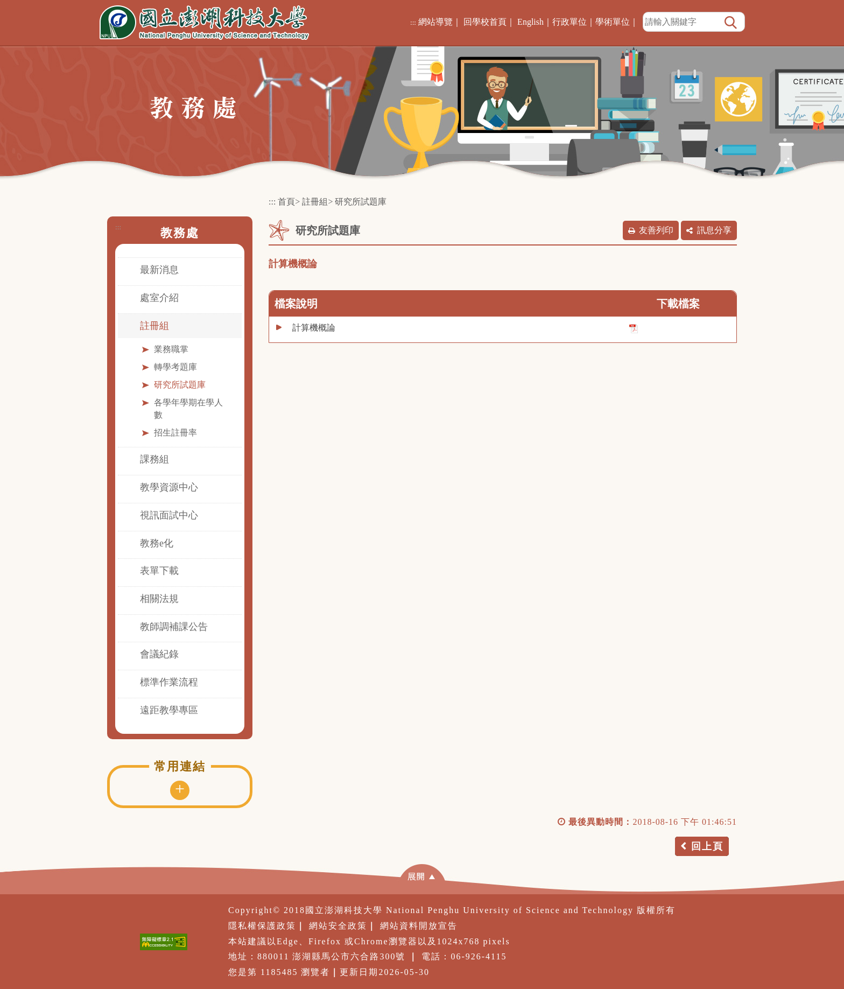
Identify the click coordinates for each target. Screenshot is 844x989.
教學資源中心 (169, 487)
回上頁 (707, 846)
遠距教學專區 (169, 710)
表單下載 (159, 570)
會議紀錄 (159, 654)
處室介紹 (159, 297)
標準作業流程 (169, 682)
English (530, 21)
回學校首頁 (485, 21)
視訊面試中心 (169, 515)
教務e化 (156, 543)
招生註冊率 (175, 432)
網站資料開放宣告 (419, 925)
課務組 (154, 459)
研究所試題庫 (180, 384)
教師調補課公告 (174, 626)
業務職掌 (171, 349)
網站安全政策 (338, 925)
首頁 (286, 201)
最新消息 (159, 269)
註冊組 (154, 325)
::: (413, 22)
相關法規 (159, 598)
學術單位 (612, 21)
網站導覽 (435, 21)
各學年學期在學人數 (188, 408)
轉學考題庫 (175, 366)
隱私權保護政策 (262, 925)
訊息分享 (714, 230)
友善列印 (656, 230)
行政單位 (569, 21)
